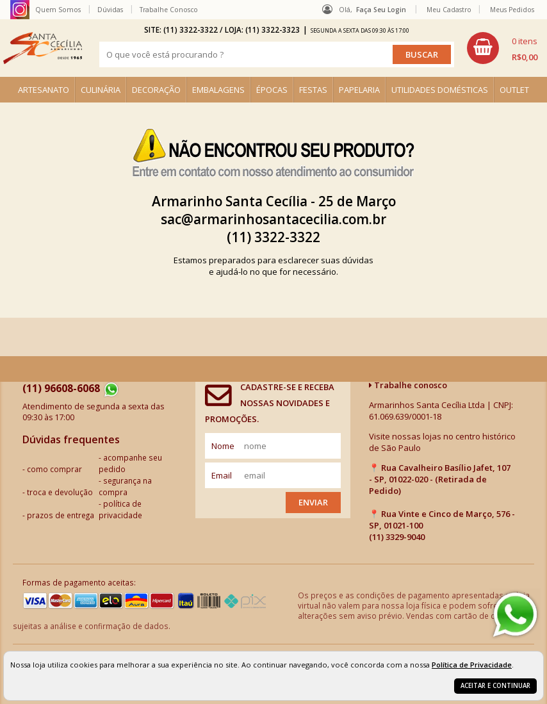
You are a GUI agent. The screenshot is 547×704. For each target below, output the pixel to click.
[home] (42, 48)
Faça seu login (381, 9)
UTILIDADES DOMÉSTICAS (439, 89)
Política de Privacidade (472, 664)
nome (222, 446)
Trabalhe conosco (408, 385)
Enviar (313, 502)
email (221, 475)
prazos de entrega (60, 515)
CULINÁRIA (100, 89)
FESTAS (313, 89)
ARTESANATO (43, 89)
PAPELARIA (359, 89)
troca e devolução (60, 492)
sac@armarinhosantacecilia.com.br (273, 219)
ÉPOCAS (272, 89)
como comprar (54, 469)
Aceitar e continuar (495, 686)
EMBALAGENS (218, 89)
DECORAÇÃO (156, 89)
